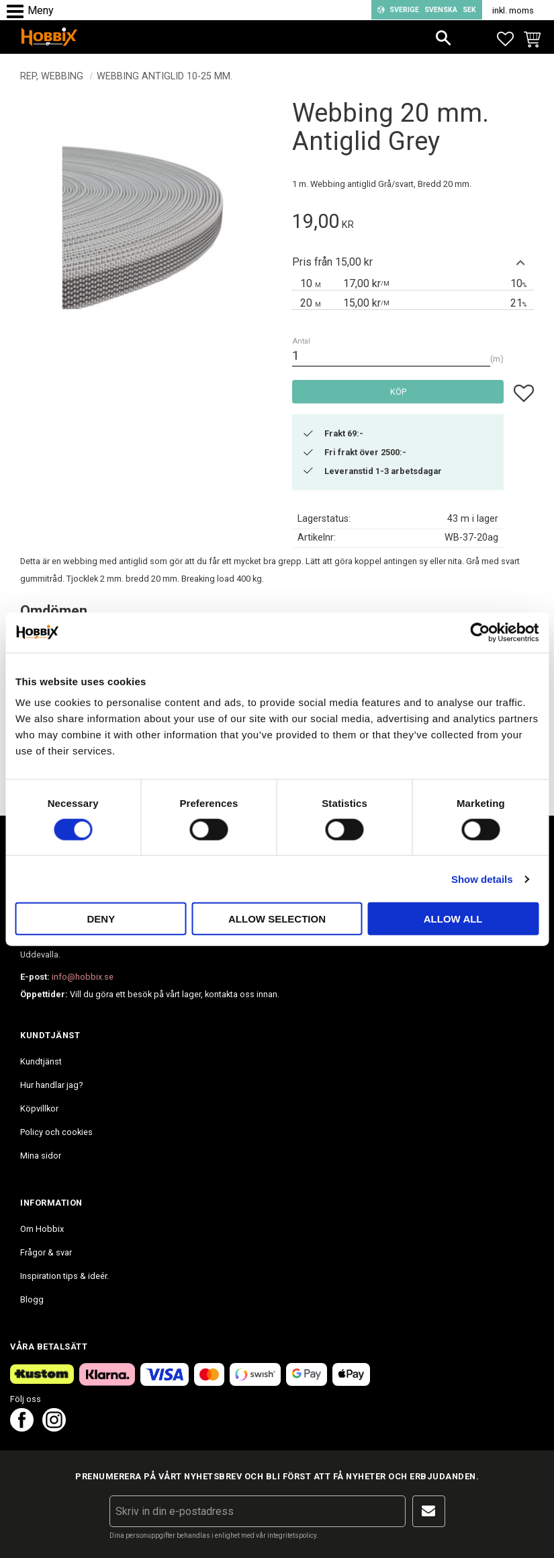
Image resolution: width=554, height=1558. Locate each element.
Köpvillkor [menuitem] (39, 1108)
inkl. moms (513, 10)
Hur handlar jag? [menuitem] (51, 1085)
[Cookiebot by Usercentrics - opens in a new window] (480, 632)
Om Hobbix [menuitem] (42, 1229)
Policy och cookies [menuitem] (56, 1132)
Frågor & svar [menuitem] (46, 1252)
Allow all (453, 919)
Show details (482, 878)
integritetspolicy (291, 1535)
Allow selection (277, 919)
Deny (101, 919)
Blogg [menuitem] (32, 1299)
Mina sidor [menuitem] (40, 1156)
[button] (18, 12)
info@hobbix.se (82, 977)
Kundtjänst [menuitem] (41, 1061)
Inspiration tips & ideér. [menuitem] (64, 1276)
